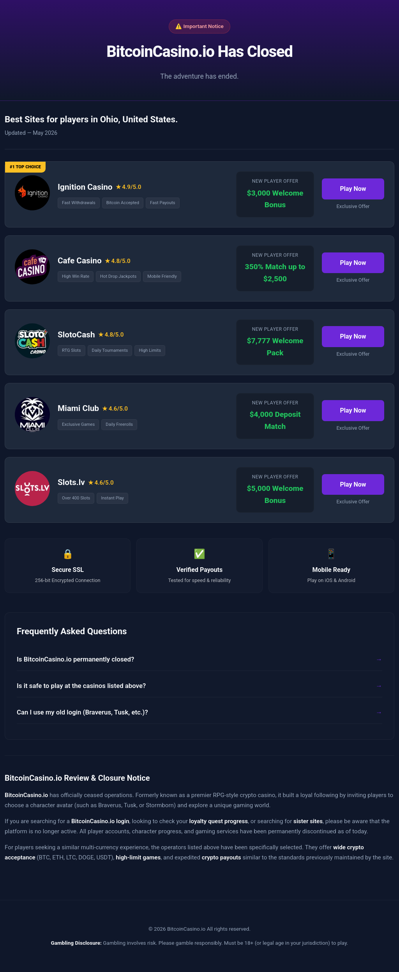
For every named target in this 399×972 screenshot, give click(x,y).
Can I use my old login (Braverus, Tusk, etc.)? (82, 712)
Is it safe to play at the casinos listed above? (81, 686)
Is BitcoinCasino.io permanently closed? (75, 659)
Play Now (353, 188)
